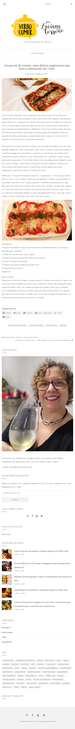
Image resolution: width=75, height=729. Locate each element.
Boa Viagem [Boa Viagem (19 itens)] (50, 660)
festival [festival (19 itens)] (32, 668)
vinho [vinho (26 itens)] (16, 687)
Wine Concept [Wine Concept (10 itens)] (35, 687)
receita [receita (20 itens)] (20, 679)
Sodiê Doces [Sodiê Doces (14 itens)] (55, 683)
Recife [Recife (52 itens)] (28, 679)
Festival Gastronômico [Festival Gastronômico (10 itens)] (48, 668)
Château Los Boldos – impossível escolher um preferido (44, 340)
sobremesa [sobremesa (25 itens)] (43, 683)
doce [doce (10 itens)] (17, 668)
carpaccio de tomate (17, 325)
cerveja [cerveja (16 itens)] (41, 664)
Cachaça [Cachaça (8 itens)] (14, 664)
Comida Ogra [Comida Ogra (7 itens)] (63, 664)
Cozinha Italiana (36, 325)
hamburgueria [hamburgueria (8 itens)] (34, 672)
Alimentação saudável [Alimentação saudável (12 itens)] (25, 660)
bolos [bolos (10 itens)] (66, 660)
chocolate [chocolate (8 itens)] (51, 664)
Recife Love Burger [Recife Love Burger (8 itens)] (42, 679)
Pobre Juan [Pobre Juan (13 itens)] (50, 676)
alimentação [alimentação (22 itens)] (8, 660)
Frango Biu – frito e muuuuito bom (20, 337)
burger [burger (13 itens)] (6, 664)
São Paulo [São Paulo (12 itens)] (7, 687)
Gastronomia (51, 325)
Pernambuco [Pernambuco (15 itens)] (31, 676)
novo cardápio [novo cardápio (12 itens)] (9, 676)
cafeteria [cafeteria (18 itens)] (25, 664)
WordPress (52, 721)
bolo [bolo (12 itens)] (59, 660)
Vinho (4, 637)
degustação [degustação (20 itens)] (8, 668)
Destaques (6, 627)
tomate (63, 325)
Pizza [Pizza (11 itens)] (41, 676)
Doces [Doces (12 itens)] (24, 668)
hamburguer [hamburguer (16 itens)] (20, 672)
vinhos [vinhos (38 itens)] (24, 687)
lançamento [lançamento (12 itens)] (62, 672)
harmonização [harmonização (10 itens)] (49, 672)
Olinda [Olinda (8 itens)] (20, 676)
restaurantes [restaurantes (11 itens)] (8, 683)
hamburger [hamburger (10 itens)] (7, 672)
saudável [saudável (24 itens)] (20, 683)
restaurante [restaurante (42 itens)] (58, 679)
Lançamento (7, 642)
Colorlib (36, 721)
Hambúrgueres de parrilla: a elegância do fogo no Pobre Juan (41, 590)
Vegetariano (37, 53)
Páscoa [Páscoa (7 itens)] (60, 676)
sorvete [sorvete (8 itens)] (66, 683)
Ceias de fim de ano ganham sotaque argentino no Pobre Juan (41, 551)
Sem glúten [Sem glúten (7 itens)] (31, 683)
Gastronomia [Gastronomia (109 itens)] (65, 668)
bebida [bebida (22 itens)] (40, 660)
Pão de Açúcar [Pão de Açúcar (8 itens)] (9, 679)
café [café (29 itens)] (33, 664)
